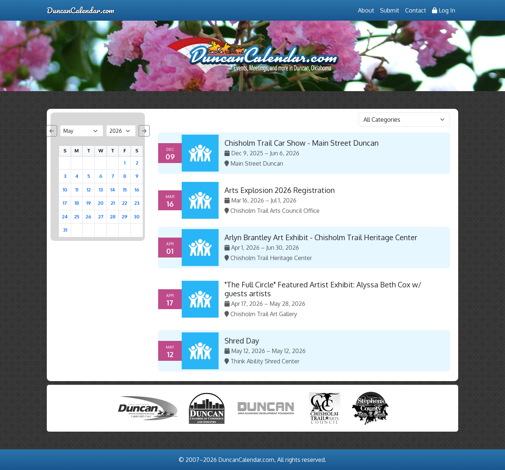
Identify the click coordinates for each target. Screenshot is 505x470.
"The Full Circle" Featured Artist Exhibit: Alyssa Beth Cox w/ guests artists (322, 289)
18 (76, 203)
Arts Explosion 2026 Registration (279, 190)
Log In (443, 10)
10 (65, 190)
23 (136, 203)
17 (65, 203)
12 (89, 190)
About (366, 10)
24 (65, 217)
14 (112, 190)
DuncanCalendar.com (80, 10)
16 (137, 190)
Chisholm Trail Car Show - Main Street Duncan (301, 143)
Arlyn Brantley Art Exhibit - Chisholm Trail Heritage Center (320, 237)
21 (113, 203)
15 (125, 190)
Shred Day (241, 340)
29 (125, 217)
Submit (389, 10)
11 (76, 190)
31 (65, 230)
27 (101, 217)
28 (112, 217)
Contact (415, 10)
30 (137, 217)
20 (101, 203)
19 (88, 203)
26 (88, 217)
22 (124, 203)
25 (76, 217)
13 (101, 190)
